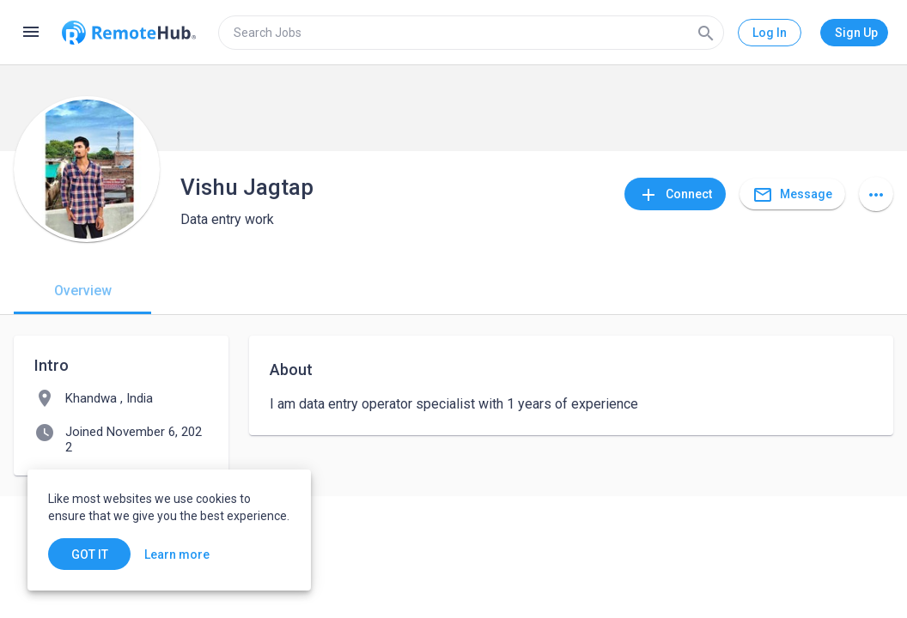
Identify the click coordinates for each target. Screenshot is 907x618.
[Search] (706, 32)
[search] (471, 33)
